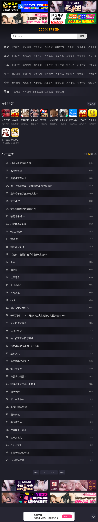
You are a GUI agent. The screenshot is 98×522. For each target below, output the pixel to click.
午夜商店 (16, 91)
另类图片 (92, 73)
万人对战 (38, 47)
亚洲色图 (27, 73)
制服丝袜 (60, 65)
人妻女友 (38, 82)
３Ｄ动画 (49, 56)
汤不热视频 (38, 91)
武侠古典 (49, 82)
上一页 (44, 472)
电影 (6, 65)
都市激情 (16, 82)
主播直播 (81, 56)
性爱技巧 (92, 82)
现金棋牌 (81, 47)
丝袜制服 (70, 56)
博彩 (6, 47)
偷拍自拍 (27, 65)
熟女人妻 (60, 56)
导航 (6, 91)
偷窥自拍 (16, 73)
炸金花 (70, 47)
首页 (36, 472)
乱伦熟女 (81, 65)
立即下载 (66, 516)
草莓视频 (27, 91)
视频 (6, 56)
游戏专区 (49, 47)
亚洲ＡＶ (16, 56)
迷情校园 (60, 82)
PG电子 (15, 47)
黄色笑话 (81, 82)
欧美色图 (38, 73)
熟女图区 (81, 73)
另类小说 (70, 82)
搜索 (82, 36)
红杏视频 (49, 91)
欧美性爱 (49, 65)
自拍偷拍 (27, 56)
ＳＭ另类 (92, 56)
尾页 (62, 472)
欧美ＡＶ (38, 56)
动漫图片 (49, 73)
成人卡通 (38, 65)
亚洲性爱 (16, 65)
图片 (6, 73)
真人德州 (27, 47)
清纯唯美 (70, 73)
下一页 (53, 472)
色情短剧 (60, 91)
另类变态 (92, 65)
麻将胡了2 (59, 47)
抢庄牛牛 (92, 47)
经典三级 (70, 65)
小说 (6, 82)
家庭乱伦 (27, 82)
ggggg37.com (49, 29)
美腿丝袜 (60, 73)
